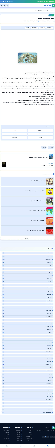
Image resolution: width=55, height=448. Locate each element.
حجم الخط (49, 27)
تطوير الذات (19, 432)
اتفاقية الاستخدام (30, 438)
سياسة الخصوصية (29, 436)
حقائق (8, 436)
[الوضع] (4, 5)
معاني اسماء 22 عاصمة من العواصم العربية (37, 210)
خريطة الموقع (30, 440)
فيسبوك (40, 130)
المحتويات (42, 27)
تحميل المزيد (27, 238)
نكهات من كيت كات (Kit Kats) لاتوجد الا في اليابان (36, 230)
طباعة (27, 27)
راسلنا (31, 434)
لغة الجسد (19, 438)
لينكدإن (40, 137)
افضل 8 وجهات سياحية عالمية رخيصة (38, 220)
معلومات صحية (7, 430)
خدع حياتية (19, 440)
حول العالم (51, 15)
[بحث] (7, 5)
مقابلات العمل (19, 436)
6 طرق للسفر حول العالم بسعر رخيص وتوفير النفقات (35, 190)
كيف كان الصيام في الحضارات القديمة (38, 180)
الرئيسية (31, 430)
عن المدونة (31, 432)
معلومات (44, 147)
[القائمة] (1, 5)
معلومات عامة (7, 438)
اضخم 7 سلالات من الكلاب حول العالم (38, 200)
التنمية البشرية (19, 430)
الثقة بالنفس (19, 434)
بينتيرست (14, 137)
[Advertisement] (27, 39)
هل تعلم (8, 434)
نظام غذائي (7, 432)
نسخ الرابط (34, 27)
